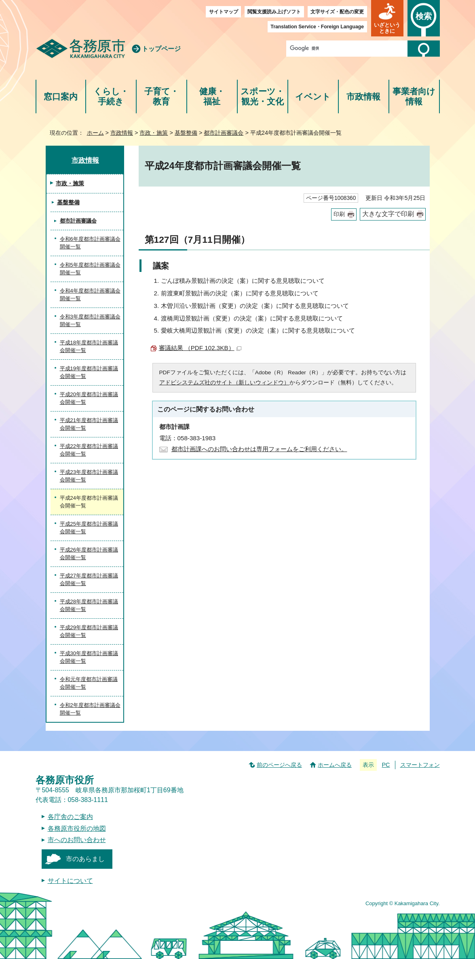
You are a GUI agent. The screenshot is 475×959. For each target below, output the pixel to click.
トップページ (161, 48)
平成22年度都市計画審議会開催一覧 (89, 450)
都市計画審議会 (223, 132)
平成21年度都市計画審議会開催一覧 (89, 424)
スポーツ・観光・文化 (262, 96)
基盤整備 (186, 132)
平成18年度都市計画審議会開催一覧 (89, 346)
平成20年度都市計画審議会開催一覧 (89, 398)
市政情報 (363, 96)
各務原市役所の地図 (77, 828)
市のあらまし (85, 858)
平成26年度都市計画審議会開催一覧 (89, 554)
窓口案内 (61, 96)
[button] (387, 18)
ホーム (95, 132)
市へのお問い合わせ (77, 839)
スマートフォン (420, 765)
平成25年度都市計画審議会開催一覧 (89, 528)
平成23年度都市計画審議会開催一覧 (89, 476)
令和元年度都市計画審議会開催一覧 (89, 683)
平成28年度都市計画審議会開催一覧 (89, 605)
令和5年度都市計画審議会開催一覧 (90, 269)
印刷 (339, 214)
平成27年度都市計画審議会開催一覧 (89, 580)
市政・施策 (153, 132)
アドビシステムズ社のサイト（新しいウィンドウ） (224, 383)
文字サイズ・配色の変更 (337, 12)
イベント (313, 96)
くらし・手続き (111, 96)
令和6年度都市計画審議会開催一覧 (90, 243)
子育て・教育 (161, 96)
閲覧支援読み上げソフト (274, 12)
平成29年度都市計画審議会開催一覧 (89, 631)
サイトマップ (223, 12)
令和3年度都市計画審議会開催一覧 (90, 321)
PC (386, 765)
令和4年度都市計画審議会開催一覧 (90, 295)
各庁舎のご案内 (70, 816)
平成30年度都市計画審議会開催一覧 (89, 657)
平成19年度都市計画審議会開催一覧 (89, 372)
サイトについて (70, 880)
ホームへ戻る (335, 765)
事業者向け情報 (414, 96)
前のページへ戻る (279, 765)
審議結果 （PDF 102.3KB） (200, 347)
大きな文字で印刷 (388, 213)
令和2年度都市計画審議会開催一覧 (90, 709)
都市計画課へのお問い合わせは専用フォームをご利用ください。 (259, 449)
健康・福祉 (212, 96)
